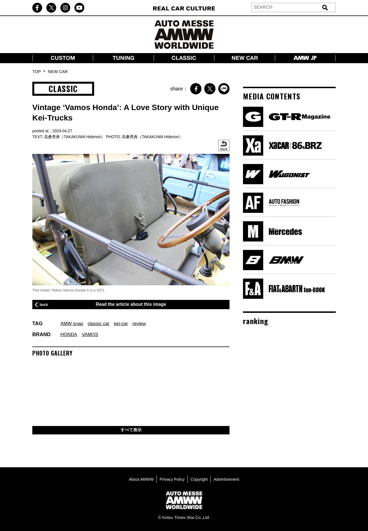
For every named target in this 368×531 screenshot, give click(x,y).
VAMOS (92, 334)
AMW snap (72, 323)
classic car (101, 323)
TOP (36, 71)
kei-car (125, 323)
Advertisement (228, 479)
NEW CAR (58, 71)
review (144, 323)
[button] (224, 221)
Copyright (200, 479)
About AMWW (139, 479)
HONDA (69, 334)
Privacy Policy (171, 479)
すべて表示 (131, 430)
